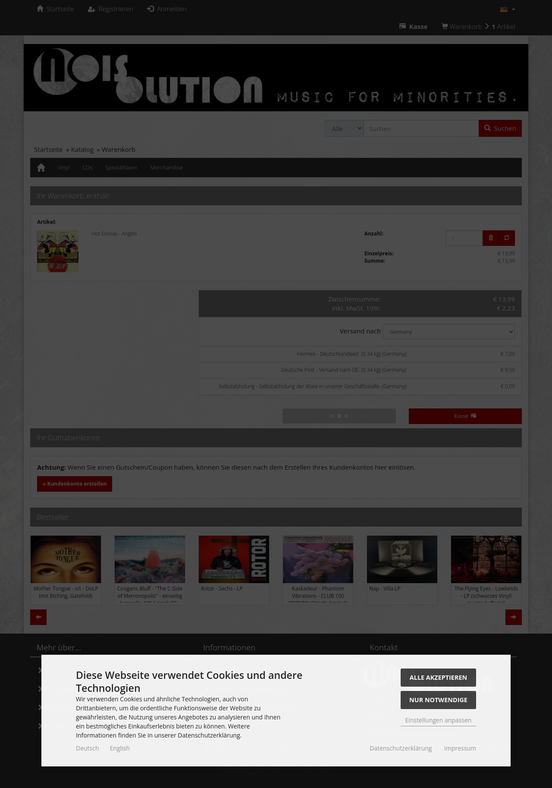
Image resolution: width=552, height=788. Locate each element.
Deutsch (87, 748)
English (120, 748)
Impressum (460, 748)
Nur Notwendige (438, 700)
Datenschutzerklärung (401, 748)
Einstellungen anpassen (438, 720)
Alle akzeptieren (438, 677)
